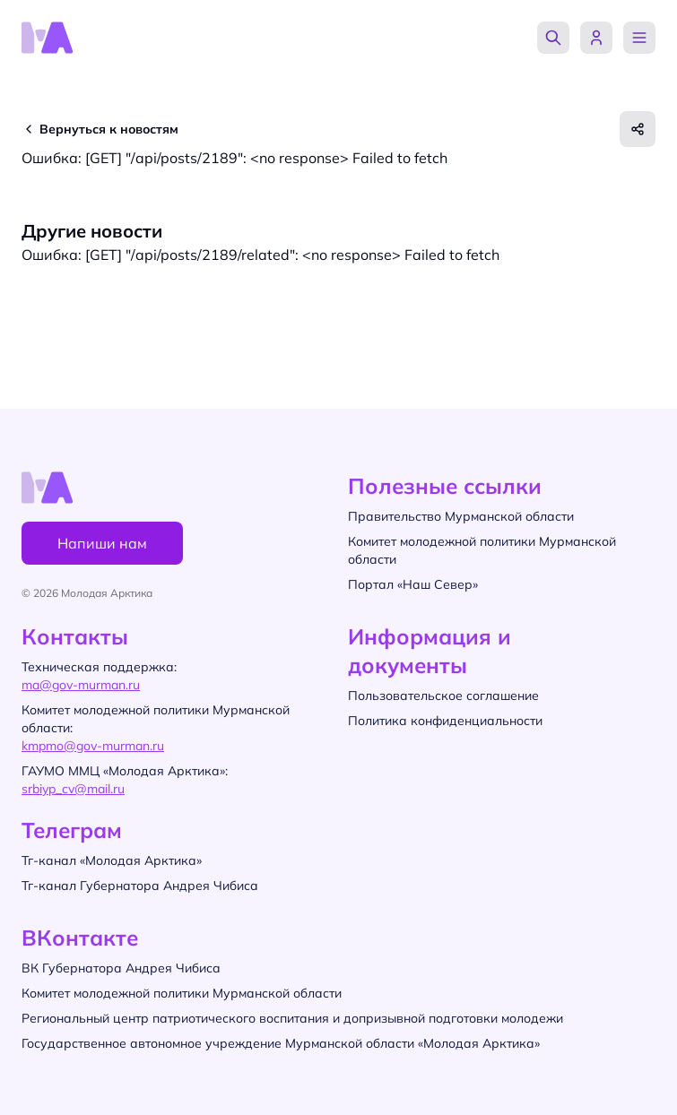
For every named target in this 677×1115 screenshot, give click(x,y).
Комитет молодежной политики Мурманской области (182, 993)
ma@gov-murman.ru (81, 685)
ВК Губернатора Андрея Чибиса (121, 968)
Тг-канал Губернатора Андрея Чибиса (140, 885)
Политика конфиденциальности (445, 721)
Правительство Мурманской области (461, 516)
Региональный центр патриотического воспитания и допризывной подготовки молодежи (292, 1018)
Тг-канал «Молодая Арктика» (112, 860)
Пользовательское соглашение (443, 695)
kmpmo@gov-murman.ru (93, 746)
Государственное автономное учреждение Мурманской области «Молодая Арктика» (281, 1043)
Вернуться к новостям (108, 129)
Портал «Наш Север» (413, 584)
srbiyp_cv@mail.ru (73, 789)
